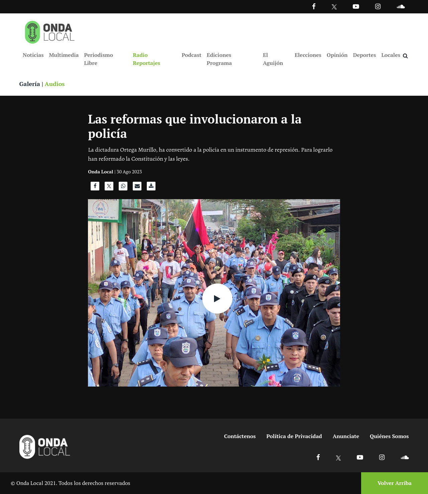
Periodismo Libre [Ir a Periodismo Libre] (98, 59)
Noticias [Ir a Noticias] (33, 55)
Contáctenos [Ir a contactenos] (240, 436)
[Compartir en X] (109, 188)
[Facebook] (314, 6)
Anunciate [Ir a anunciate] (346, 436)
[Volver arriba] (392, 483)
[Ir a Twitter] (334, 6)
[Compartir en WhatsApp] (123, 188)
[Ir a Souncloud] (401, 6)
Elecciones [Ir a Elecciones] (308, 55)
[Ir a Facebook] (318, 457)
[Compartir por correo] (137, 188)
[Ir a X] (338, 457)
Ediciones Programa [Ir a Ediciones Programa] (219, 59)
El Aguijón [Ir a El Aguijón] (273, 59)
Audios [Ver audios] (55, 84)
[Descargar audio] (151, 188)
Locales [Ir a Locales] (390, 55)
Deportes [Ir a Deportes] (364, 55)
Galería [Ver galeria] (29, 84)
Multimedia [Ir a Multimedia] (64, 55)
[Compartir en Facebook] (95, 188)
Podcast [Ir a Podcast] (191, 55)
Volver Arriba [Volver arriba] (395, 483)
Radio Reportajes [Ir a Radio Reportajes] (146, 59)
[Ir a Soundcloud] (405, 457)
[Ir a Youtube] (356, 6)
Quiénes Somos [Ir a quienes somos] (389, 436)
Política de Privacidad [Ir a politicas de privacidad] (294, 436)
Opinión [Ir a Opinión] (337, 55)
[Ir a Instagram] (378, 6)
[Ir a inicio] (49, 31)
